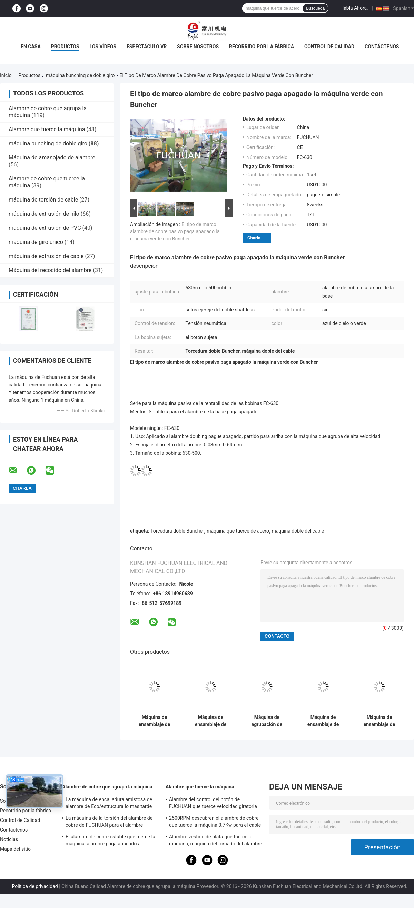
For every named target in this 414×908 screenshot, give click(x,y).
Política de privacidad (35, 886)
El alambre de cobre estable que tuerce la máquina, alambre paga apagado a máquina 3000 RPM (110, 841)
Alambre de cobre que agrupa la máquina (107, 787)
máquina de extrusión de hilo (44, 213)
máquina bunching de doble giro (80, 75)
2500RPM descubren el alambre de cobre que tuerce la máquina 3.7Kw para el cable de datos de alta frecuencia (215, 822)
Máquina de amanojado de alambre (52, 157)
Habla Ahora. (354, 8)
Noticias (9, 839)
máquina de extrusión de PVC (45, 228)
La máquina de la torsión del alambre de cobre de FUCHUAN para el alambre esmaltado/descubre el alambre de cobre (110, 822)
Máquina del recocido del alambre (50, 270)
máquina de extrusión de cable (46, 256)
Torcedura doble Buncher (177, 531)
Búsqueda (315, 8)
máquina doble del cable (298, 531)
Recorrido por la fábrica (261, 46)
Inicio (6, 75)
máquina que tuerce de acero (238, 531)
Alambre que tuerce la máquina (47, 129)
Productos (65, 46)
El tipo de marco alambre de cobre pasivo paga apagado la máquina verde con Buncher (174, 231)
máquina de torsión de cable (43, 199)
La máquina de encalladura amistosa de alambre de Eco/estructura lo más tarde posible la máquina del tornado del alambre (109, 804)
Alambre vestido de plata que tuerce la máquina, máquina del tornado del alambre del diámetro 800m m (215, 841)
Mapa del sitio (15, 849)
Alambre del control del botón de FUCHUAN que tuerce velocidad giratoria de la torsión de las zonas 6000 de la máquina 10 (213, 804)
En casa (31, 46)
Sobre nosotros (198, 46)
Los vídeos (103, 46)
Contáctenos (382, 46)
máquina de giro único (36, 242)
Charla (253, 237)
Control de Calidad (329, 46)
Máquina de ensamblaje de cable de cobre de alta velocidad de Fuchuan (323, 721)
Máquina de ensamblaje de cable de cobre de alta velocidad (379, 721)
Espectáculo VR (147, 46)
